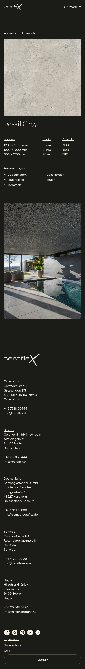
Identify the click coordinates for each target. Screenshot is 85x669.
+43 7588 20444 (15, 408)
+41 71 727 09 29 (15, 559)
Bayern (9, 430)
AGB (7, 651)
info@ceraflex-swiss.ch (19, 563)
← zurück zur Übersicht (20, 33)
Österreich (11, 381)
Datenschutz (12, 645)
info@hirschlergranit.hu (20, 612)
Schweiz (10, 531)
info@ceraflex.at (15, 413)
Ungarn (9, 580)
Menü (42, 660)
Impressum (11, 639)
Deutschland (12, 478)
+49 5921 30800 (15, 510)
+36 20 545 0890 (16, 607)
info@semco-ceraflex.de (21, 514)
